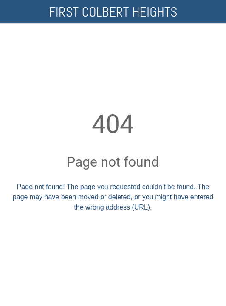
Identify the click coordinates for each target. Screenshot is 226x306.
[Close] (12, 12)
